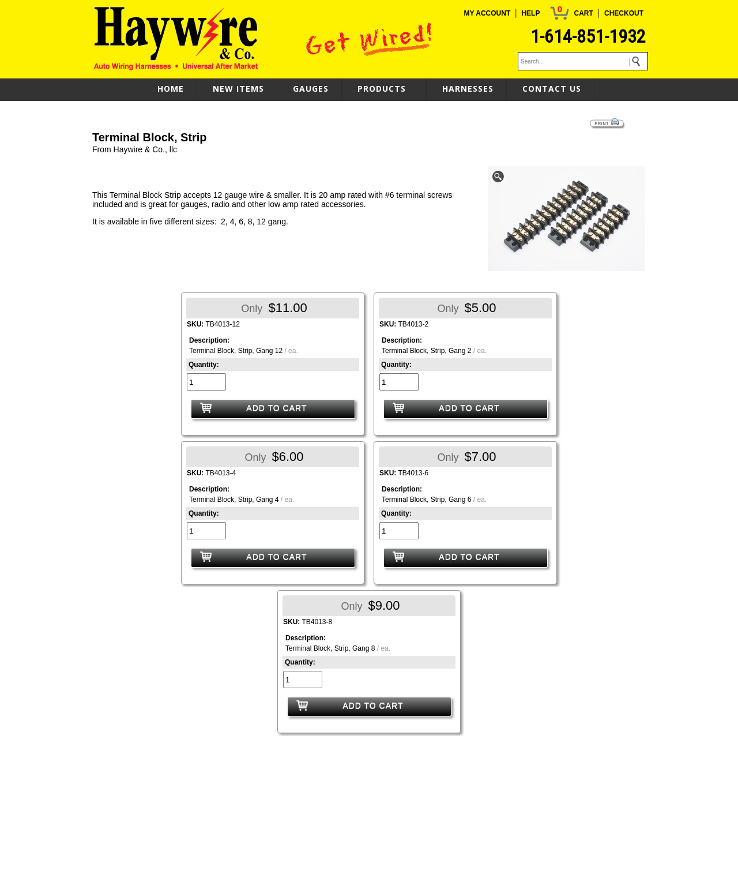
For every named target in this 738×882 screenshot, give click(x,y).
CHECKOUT (623, 13)
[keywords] (583, 61)
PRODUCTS (381, 88)
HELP (530, 13)
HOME (170, 88)
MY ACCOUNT (487, 13)
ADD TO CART (276, 407)
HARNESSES (468, 88)
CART (583, 13)
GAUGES (311, 88)
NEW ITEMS (238, 88)
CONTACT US (551, 88)
